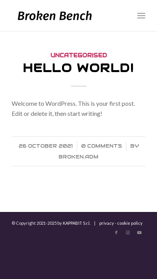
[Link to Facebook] (116, 232)
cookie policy (130, 223)
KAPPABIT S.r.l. (76, 223)
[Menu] (141, 15)
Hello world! (78, 68)
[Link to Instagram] (128, 232)
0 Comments (101, 146)
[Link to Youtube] (139, 232)
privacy (106, 223)
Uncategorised (78, 55)
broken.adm (78, 156)
